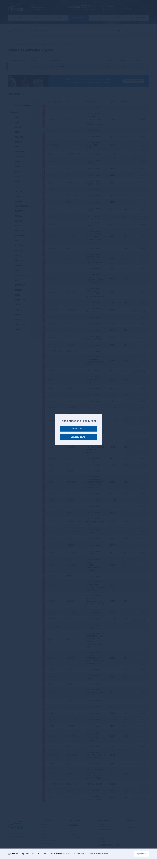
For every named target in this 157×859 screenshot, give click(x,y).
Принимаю (141, 854)
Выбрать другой (78, 437)
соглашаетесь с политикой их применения (91, 854)
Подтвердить (78, 428)
